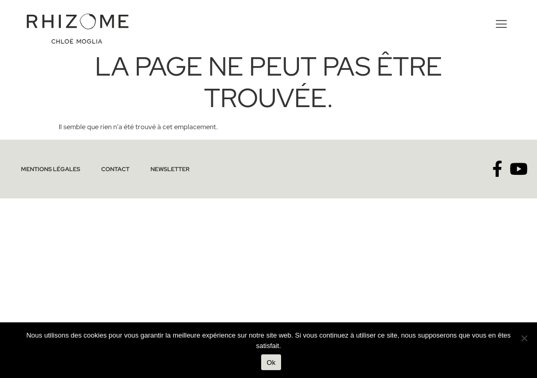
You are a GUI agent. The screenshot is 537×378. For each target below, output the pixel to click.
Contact (115, 169)
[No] (524, 338)
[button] (501, 24)
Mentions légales (50, 169)
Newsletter (170, 169)
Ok (270, 362)
